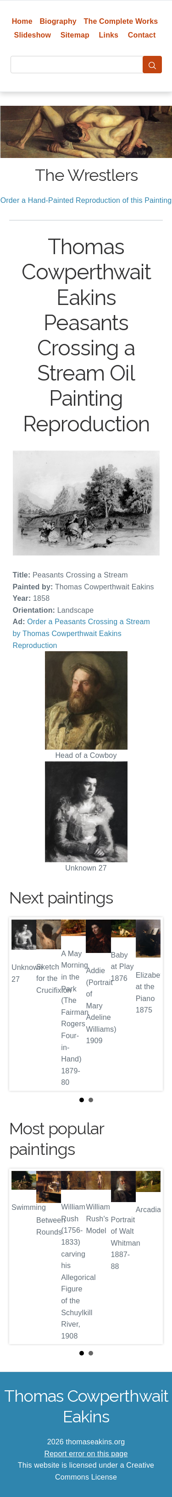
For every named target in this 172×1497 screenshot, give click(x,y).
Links (109, 35)
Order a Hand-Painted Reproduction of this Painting (86, 200)
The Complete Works (121, 21)
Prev (23, 1004)
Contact (142, 35)
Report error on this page (86, 1454)
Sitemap (75, 35)
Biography (58, 21)
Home (22, 21)
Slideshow (32, 35)
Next (148, 1004)
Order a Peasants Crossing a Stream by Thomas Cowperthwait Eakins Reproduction (81, 633)
